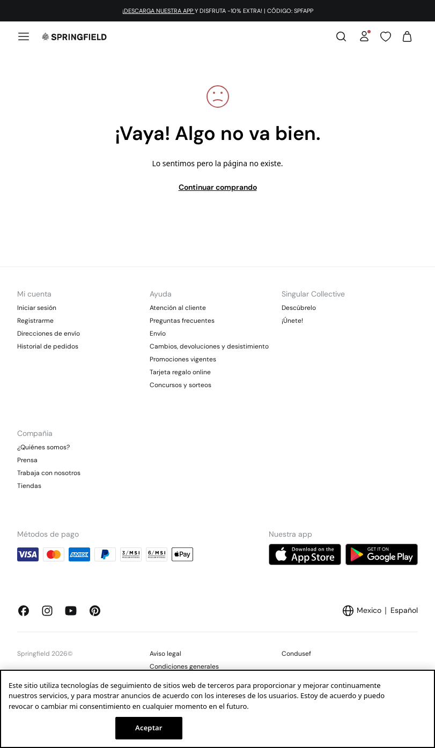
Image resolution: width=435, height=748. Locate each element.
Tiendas (29, 486)
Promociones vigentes (183, 359)
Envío (158, 333)
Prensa (27, 460)
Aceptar (148, 727)
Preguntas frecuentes (182, 320)
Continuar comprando (218, 187)
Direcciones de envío (48, 333)
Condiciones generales (184, 666)
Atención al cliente (178, 307)
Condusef (296, 653)
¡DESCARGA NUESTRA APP (158, 10)
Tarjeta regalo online (180, 372)
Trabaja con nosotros (48, 473)
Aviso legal (165, 653)
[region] (217, 709)
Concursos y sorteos (180, 385)
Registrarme (35, 320)
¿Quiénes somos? (43, 447)
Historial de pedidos (47, 346)
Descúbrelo (299, 307)
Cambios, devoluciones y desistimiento (209, 346)
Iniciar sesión (36, 307)
